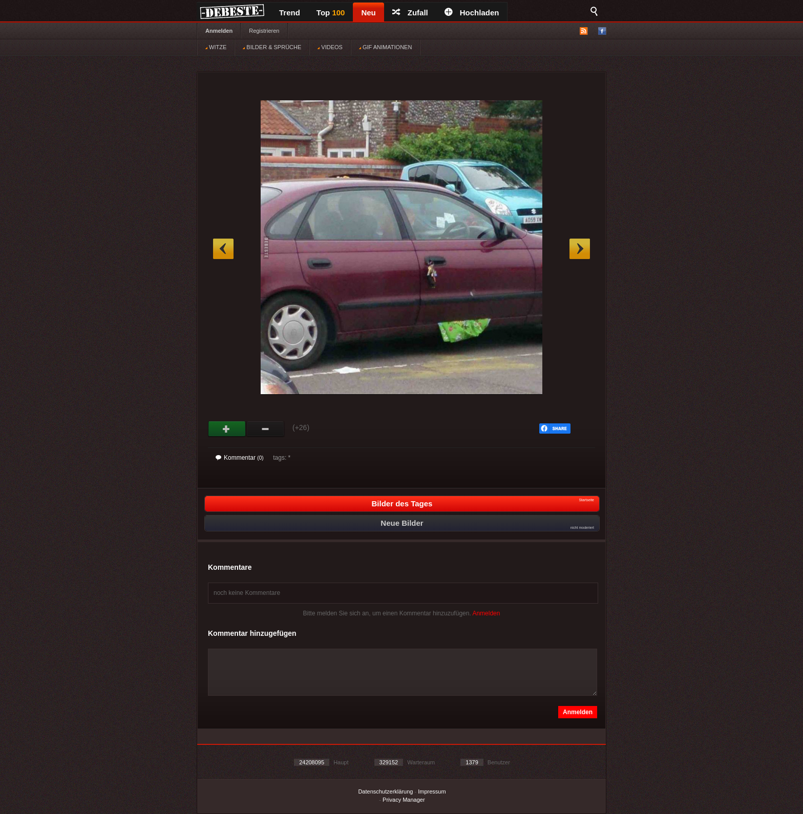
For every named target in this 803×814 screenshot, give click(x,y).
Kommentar (240, 457)
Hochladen (472, 12)
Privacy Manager (404, 800)
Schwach (265, 429)
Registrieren (264, 31)
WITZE (215, 47)
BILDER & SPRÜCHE (272, 47)
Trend (289, 12)
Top (330, 12)
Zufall (410, 12)
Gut (227, 429)
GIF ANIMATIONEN (385, 47)
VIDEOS (330, 47)
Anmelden (219, 31)
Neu (368, 12)
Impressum (432, 791)
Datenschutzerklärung (385, 791)
